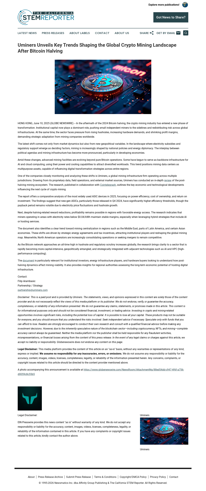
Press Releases (53, 33)
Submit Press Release (78, 476)
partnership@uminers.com (33, 290)
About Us (122, 33)
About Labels (79, 33)
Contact (102, 33)
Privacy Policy (158, 476)
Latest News (27, 33)
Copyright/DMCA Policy (133, 476)
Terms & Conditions (105, 476)
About (31, 476)
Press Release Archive (50, 476)
